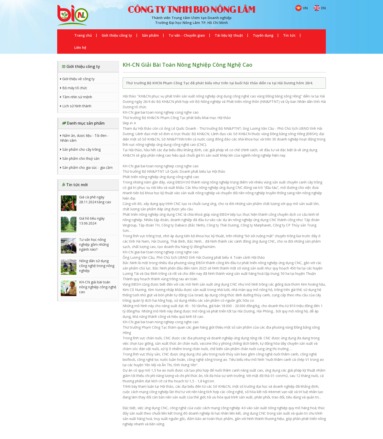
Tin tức (289, 35)
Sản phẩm (150, 35)
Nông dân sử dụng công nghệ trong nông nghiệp (87, 267)
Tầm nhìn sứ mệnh (76, 97)
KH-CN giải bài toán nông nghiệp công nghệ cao (88, 288)
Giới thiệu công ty (117, 35)
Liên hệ (80, 47)
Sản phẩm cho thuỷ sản (79, 158)
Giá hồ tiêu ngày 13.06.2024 (82, 224)
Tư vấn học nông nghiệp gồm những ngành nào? (84, 245)
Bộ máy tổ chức (73, 88)
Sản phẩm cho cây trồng (80, 149)
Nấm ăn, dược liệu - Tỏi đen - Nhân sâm (84, 138)
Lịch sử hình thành (75, 106)
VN (301, 8)
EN (320, 8)
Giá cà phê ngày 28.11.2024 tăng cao (85, 203)
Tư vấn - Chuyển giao (187, 35)
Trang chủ (83, 35)
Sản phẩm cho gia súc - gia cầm (86, 167)
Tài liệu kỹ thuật (229, 35)
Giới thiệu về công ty (77, 78)
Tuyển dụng (263, 35)
